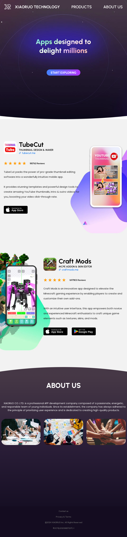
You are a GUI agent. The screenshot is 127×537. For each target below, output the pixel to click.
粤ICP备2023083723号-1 (63, 528)
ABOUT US (113, 6)
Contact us (63, 511)
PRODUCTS (81, 6)
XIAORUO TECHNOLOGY (37, 6)
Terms (68, 517)
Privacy (59, 517)
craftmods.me (70, 269)
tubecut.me (28, 153)
